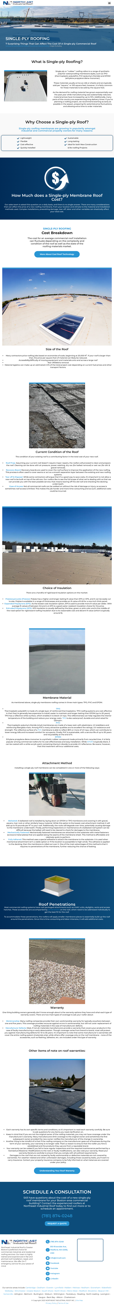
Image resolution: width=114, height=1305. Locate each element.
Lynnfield (59, 1287)
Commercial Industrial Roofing (39, 46)
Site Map (79, 1299)
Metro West (72, 1290)
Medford (83, 1290)
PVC (39, 730)
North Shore (60, 1290)
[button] (109, 3)
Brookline (92, 1290)
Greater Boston (33, 1290)
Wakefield (106, 1287)
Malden (68, 1287)
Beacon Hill (103, 1290)
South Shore (47, 1290)
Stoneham (95, 1287)
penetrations (54, 909)
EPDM (90, 741)
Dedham (41, 1287)
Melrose (76, 1287)
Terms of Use (63, 1302)
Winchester (20, 1290)
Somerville (8, 1293)
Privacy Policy (51, 1302)
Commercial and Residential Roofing (17, 46)
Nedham (85, 1287)
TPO (64, 718)
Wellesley (9, 1290)
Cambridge (31, 1287)
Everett (50, 1287)
